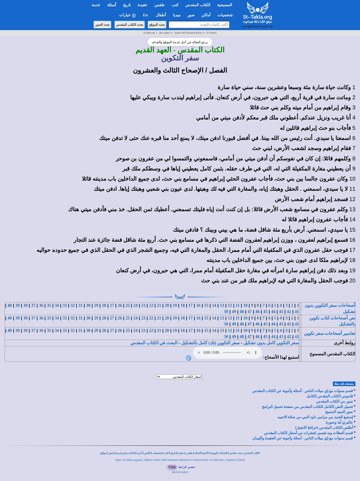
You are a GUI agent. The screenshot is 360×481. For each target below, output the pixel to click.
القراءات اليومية (219, 453)
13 (222, 305)
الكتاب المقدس (252, 453)
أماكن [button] (206, 15)
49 (234, 311)
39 (17, 305)
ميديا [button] (176, 15)
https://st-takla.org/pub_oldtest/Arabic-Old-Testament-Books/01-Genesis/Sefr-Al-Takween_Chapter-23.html (180, 459)
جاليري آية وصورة (339, 422)
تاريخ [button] (127, 5)
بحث (240, 453)
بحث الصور (102, 24)
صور (110, 453)
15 (206, 305)
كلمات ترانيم (128, 453)
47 (250, 311)
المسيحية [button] (224, 5)
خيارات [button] (127, 15)
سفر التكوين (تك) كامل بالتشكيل (210, 342)
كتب (166, 453)
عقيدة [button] (142, 5)
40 (10, 305)
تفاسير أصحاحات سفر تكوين (329, 333)
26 (120, 305)
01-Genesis (211, 32)
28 (104, 305)
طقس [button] (159, 5)
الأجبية (205, 453)
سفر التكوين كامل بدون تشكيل (271, 342)
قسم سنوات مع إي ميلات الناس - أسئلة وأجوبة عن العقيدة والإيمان (302, 438)
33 (64, 305)
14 (214, 305)
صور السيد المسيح (339, 412)
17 (190, 305)
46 (257, 311)
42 (289, 311)
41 (297, 311)
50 (226, 311)
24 (135, 305)
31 (80, 305)
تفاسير (232, 453)
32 (72, 305)
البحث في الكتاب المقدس (153, 342)
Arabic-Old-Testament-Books (188, 32)
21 (159, 305)
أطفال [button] (161, 15)
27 (112, 305)
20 (167, 305)
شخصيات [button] (226, 15)
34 (57, 305)
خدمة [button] (96, 5)
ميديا (117, 453)
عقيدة (180, 453)
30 (88, 305)
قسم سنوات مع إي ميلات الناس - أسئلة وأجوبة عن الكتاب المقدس (302, 391)
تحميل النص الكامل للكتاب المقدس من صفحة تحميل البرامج (307, 407)
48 (242, 311)
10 (245, 305)
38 (25, 305)
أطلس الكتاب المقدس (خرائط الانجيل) (324, 428)
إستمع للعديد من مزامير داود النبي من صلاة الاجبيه (315, 417)
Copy (172, 467)
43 (281, 311)
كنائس (147, 453)
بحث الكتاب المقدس (129, 24)
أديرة (139, 453)
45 (265, 311)
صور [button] (190, 15)
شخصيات (157, 453)
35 (49, 305)
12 (230, 305)
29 (96, 305)
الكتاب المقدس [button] (197, 5)
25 (127, 305)
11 (238, 305)
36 (41, 305)
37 (33, 305)
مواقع (103, 453)
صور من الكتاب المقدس (334, 401)
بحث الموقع (157, 24)
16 (198, 305)
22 (151, 305)
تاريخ (173, 453)
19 (175, 305)
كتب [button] (175, 5)
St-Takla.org (149, 32)
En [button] (146, 15)
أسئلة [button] (111, 5)
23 (143, 305)
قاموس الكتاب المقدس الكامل (329, 396)
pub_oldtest (164, 32)
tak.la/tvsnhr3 (180, 472)
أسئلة (197, 453)
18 (182, 305)
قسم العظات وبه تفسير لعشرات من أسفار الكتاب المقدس (308, 433)
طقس (189, 453)
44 (273, 311)
